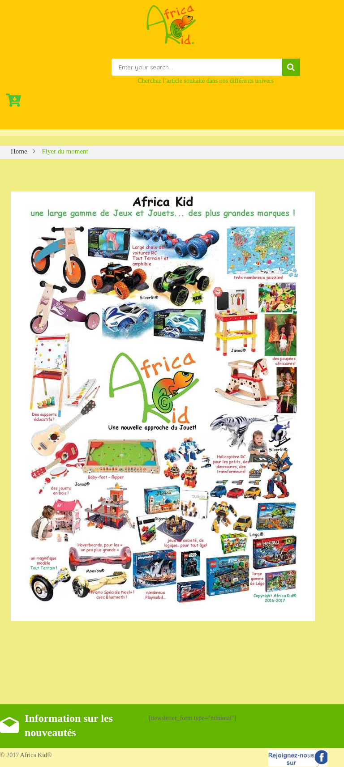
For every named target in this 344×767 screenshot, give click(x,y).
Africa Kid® (35, 755)
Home (19, 151)
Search (291, 67)
